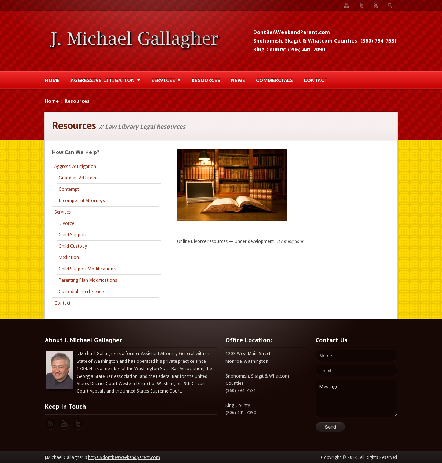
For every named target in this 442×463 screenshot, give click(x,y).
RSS (376, 5)
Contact (315, 80)
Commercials (274, 80)
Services (166, 80)
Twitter (361, 5)
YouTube (346, 5)
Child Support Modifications (87, 268)
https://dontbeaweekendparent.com (124, 457)
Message (356, 398)
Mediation (69, 257)
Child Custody (73, 246)
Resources (206, 80)
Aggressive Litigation (105, 80)
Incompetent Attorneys (82, 200)
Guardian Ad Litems (78, 178)
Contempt (69, 189)
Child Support (73, 234)
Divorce (66, 223)
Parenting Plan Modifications (88, 280)
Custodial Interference (81, 291)
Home (52, 80)
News (238, 80)
